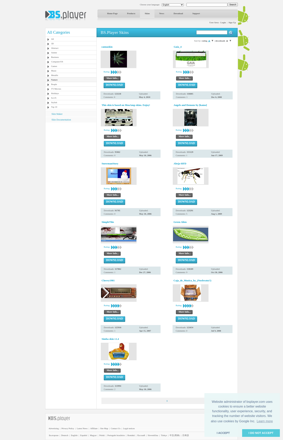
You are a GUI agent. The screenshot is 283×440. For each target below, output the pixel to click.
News (161, 13)
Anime (54, 52)
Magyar (93, 435)
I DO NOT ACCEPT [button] (261, 432)
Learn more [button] (265, 421)
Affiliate (93, 428)
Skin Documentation (61, 119)
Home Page (112, 13)
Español (83, 435)
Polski (102, 435)
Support (196, 13)
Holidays (55, 93)
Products (131, 13)
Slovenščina (153, 435)
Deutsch (64, 435)
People (54, 84)
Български (54, 435)
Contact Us (115, 428)
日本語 (185, 435)
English (74, 435)
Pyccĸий (141, 435)
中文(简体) (175, 435)
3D (52, 43)
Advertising (54, 428)
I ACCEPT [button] (223, 432)
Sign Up (232, 22)
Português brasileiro (116, 435)
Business (55, 57)
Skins (147, 13)
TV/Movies (56, 89)
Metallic (54, 75)
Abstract (54, 48)
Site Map (104, 428)
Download (178, 13)
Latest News (82, 428)
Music (54, 70)
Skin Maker (56, 114)
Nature (54, 80)
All (52, 39)
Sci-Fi (53, 98)
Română (131, 435)
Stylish (54, 102)
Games (54, 66)
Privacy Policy (68, 428)
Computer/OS (57, 61)
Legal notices (129, 428)
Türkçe (164, 435)
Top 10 (54, 107)
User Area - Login (217, 22)
